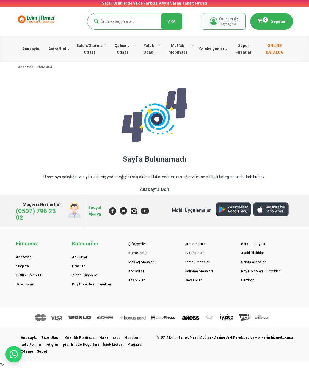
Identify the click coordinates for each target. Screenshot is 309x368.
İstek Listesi (113, 344)
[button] (13, 354)
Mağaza (134, 344)
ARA (171, 21)
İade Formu (31, 344)
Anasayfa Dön (154, 189)
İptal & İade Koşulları (80, 344)
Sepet (42, 351)
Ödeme (27, 351)
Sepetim (272, 21)
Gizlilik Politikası (80, 338)
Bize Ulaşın (51, 338)
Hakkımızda (110, 338)
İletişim (51, 344)
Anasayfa (29, 338)
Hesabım (132, 338)
